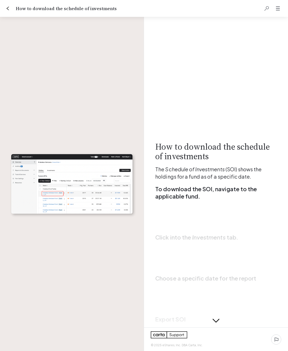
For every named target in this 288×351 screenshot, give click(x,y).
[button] (266, 8)
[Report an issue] (276, 339)
